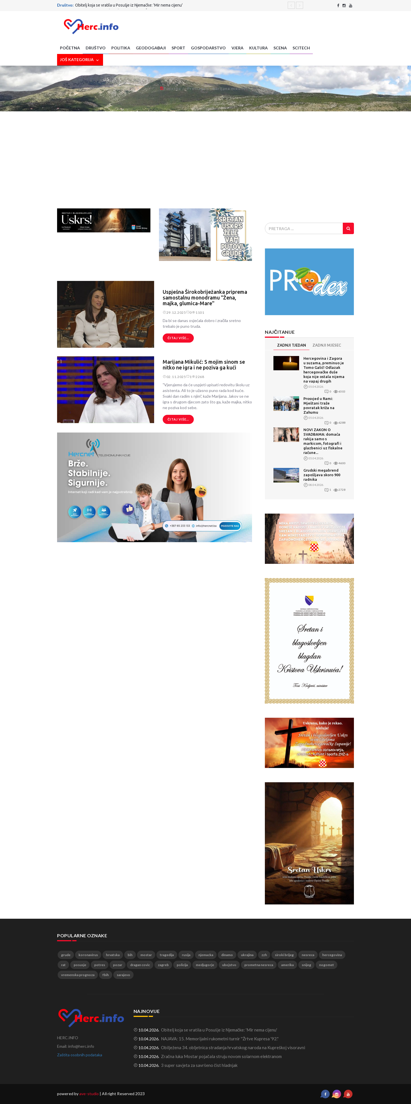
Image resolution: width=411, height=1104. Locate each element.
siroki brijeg (284, 955)
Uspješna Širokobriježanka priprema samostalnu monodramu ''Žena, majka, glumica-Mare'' (205, 297)
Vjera (237, 47)
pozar (117, 965)
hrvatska (113, 955)
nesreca (308, 955)
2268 (198, 377)
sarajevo (123, 975)
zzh (264, 955)
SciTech (301, 47)
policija (182, 965)
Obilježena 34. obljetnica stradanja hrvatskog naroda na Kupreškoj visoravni (233, 1047)
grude (65, 955)
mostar (146, 955)
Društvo (96, 47)
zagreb (163, 965)
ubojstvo (229, 965)
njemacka (205, 955)
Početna (70, 47)
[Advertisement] (205, 160)
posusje (80, 965)
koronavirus (88, 955)
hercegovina (332, 955)
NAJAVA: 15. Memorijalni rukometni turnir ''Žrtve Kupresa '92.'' (220, 1038)
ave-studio (89, 1093)
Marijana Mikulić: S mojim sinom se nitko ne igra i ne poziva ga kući (204, 364)
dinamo (227, 955)
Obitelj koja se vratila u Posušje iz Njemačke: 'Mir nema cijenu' (129, 5)
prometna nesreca (258, 965)
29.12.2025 (174, 312)
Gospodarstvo (208, 47)
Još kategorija (80, 60)
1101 (198, 312)
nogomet (326, 965)
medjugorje (205, 965)
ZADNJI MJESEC (327, 345)
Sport (178, 47)
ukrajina (247, 955)
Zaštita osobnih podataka (79, 1054)
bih (130, 955)
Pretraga (196, 88)
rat (63, 965)
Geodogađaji (151, 47)
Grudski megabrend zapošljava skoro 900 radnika (321, 474)
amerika (287, 965)
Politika (120, 47)
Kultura (258, 47)
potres (99, 965)
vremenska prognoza (77, 975)
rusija (186, 955)
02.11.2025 (174, 377)
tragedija (167, 955)
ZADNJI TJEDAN (291, 345)
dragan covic (140, 965)
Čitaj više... (178, 338)
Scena (280, 47)
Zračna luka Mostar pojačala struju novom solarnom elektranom (221, 1056)
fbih (105, 975)
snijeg (306, 965)
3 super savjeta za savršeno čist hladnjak (199, 1065)
